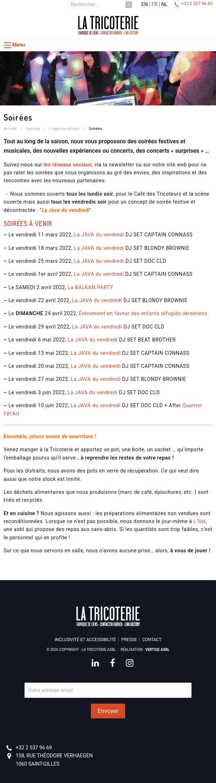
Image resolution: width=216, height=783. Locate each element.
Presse (129, 640)
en (144, 4)
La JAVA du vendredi (99, 235)
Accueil (10, 128)
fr (154, 4)
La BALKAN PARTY (90, 287)
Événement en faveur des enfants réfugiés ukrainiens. (144, 313)
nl (164, 4)
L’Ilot (200, 521)
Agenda (33, 128)
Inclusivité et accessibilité (85, 640)
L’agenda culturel (64, 128)
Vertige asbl (157, 650)
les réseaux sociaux (68, 165)
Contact (152, 640)
